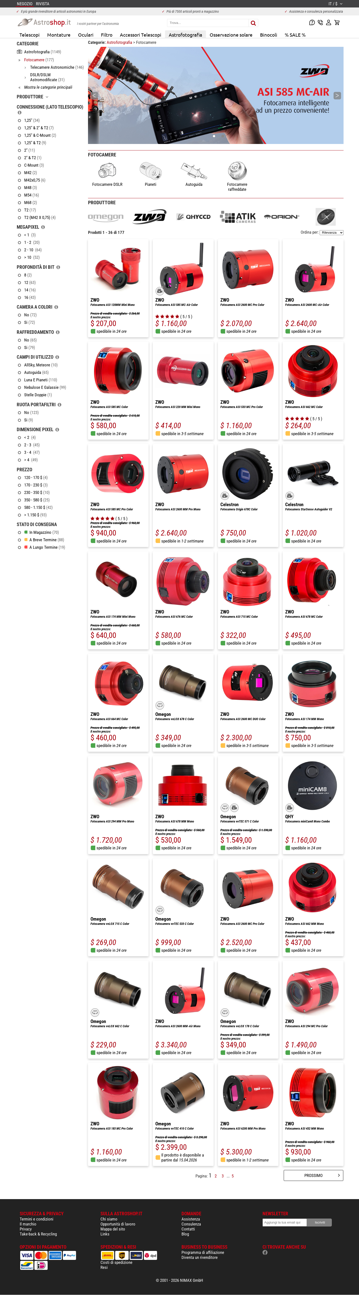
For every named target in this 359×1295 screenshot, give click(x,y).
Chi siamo (108, 1219)
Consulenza (191, 1224)
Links (104, 1233)
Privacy (26, 1229)
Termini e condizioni (36, 1219)
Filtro (106, 35)
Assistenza (190, 1219)
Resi (104, 1267)
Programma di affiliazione (202, 1252)
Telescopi (29, 35)
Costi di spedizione (116, 1262)
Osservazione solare (231, 35)
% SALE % (295, 35)
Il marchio (28, 1224)
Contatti (188, 1229)
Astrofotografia (185, 35)
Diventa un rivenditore (199, 1257)
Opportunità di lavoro (117, 1224)
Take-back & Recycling (38, 1233)
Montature (59, 35)
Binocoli (268, 35)
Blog (185, 1233)
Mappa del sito (112, 1229)
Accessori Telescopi (140, 35)
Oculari (85, 35)
